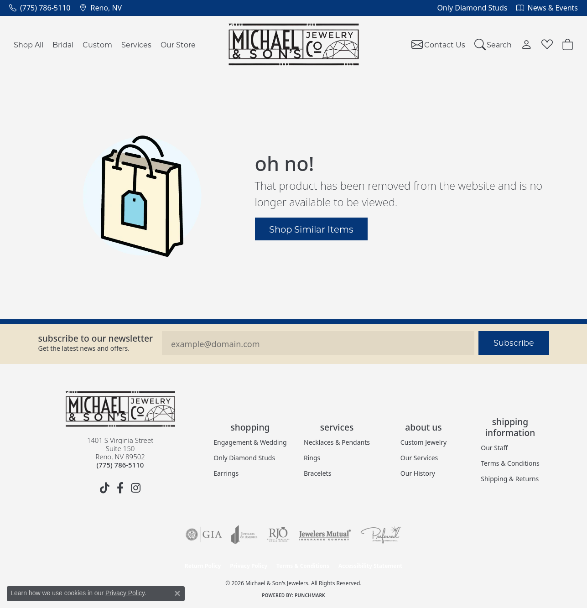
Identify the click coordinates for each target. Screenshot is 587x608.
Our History (417, 473)
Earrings (226, 473)
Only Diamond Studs (244, 457)
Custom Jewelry (423, 442)
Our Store (178, 44)
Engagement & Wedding (249, 442)
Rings (312, 457)
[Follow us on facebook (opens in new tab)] (120, 488)
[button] (493, 44)
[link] (39, 8)
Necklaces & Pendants (337, 442)
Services (136, 44)
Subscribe (513, 343)
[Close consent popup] (177, 593)
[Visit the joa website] (244, 534)
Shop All (28, 44)
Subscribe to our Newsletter (95, 338)
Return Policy (203, 566)
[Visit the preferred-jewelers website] (380, 534)
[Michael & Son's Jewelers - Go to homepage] (120, 409)
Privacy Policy (248, 566)
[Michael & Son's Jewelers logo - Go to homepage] (293, 44)
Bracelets (317, 473)
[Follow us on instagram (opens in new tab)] (135, 488)
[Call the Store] (120, 464)
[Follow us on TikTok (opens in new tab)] (104, 488)
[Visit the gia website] (204, 534)
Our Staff (494, 447)
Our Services (419, 457)
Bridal (62, 44)
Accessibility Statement (370, 566)
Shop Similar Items (311, 229)
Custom (97, 44)
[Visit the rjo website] (278, 534)
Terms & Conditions (510, 463)
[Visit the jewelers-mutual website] (325, 534)
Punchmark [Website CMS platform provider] (310, 595)
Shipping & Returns (510, 478)
